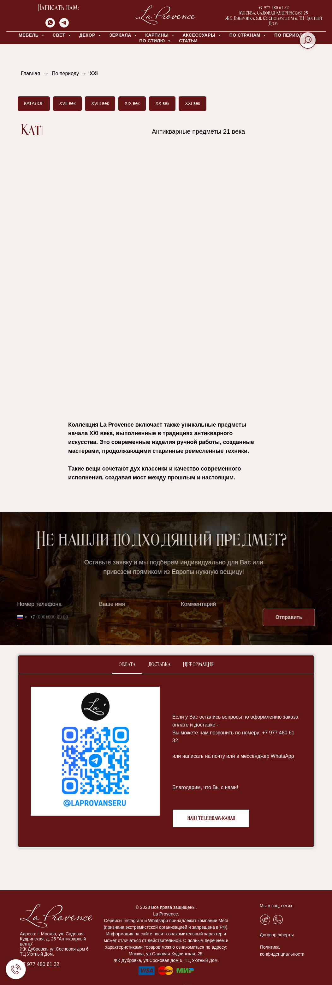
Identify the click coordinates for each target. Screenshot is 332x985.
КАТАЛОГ (34, 103)
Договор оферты (277, 934)
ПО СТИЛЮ (152, 40)
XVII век (67, 103)
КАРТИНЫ (157, 35)
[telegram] (64, 25)
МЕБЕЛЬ (29, 35)
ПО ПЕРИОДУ (290, 35)
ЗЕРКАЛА (121, 35)
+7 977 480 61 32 (39, 964)
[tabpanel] (166, 760)
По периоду (65, 73)
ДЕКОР (88, 35)
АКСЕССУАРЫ (200, 35)
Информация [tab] (198, 664)
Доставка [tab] (159, 664)
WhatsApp (282, 756)
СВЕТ (60, 35)
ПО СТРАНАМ (245, 35)
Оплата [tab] (127, 664)
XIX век (132, 103)
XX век (162, 103)
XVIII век (100, 103)
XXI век (192, 103)
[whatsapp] (50, 25)
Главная (30, 73)
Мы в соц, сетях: (276, 905)
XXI (94, 73)
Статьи (188, 40)
